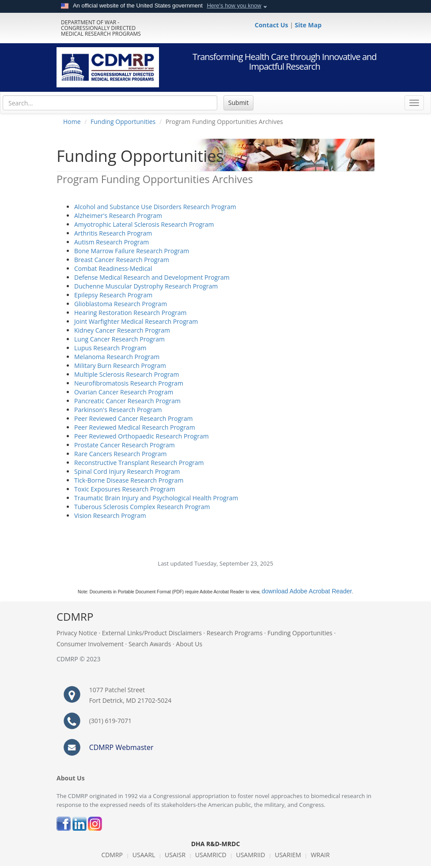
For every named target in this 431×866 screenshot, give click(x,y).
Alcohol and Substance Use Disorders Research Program (155, 206)
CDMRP (112, 855)
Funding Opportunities (123, 121)
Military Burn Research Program (120, 365)
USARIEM (288, 855)
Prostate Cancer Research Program (124, 445)
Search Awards (150, 644)
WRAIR (320, 855)
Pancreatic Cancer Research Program (127, 401)
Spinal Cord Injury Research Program (127, 471)
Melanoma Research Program (116, 356)
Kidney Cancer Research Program (122, 330)
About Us (189, 644)
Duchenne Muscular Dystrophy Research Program (146, 286)
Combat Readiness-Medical (113, 268)
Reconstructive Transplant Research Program (139, 462)
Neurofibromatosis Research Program (128, 383)
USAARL (143, 855)
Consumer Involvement (90, 644)
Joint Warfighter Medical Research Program (136, 321)
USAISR (175, 855)
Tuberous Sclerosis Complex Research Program (142, 506)
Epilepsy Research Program (113, 295)
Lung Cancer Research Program (119, 339)
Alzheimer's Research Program (118, 215)
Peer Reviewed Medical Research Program (134, 427)
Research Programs (235, 633)
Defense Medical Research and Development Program (152, 277)
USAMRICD (211, 855)
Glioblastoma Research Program (120, 304)
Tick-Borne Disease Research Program (128, 480)
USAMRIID (250, 855)
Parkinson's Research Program (118, 409)
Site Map (308, 25)
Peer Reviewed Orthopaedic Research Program (141, 436)
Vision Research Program (110, 515)
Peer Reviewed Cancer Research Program (133, 418)
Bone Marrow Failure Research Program (131, 251)
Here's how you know (234, 5)
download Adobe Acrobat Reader (306, 591)
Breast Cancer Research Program (121, 259)
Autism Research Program (111, 242)
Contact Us (272, 25)
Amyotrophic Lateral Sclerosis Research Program (144, 224)
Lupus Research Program (110, 348)
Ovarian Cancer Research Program (123, 392)
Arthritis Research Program (113, 233)
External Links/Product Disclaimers (152, 633)
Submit (238, 102)
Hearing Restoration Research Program (130, 312)
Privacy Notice (77, 633)
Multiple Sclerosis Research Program (126, 374)
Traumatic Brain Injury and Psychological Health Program (156, 498)
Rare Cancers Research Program (120, 454)
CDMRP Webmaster (121, 747)
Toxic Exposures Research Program (124, 489)
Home (72, 121)
